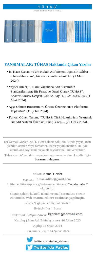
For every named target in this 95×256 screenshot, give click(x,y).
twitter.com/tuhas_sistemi (51, 241)
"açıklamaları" (78, 184)
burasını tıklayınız (47, 159)
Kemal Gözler (52, 174)
